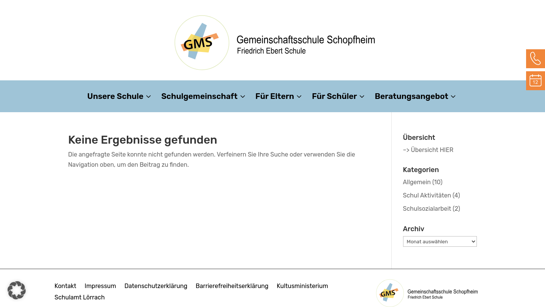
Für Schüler (334, 97)
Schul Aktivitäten (427, 195)
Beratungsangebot (411, 97)
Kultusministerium (302, 287)
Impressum (100, 287)
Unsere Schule (115, 97)
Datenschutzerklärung (156, 287)
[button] (16, 290)
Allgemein (417, 182)
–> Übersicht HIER (428, 150)
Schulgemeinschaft (199, 97)
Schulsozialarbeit (427, 208)
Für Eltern (274, 97)
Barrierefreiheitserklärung (232, 287)
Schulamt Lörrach (79, 298)
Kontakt (65, 287)
